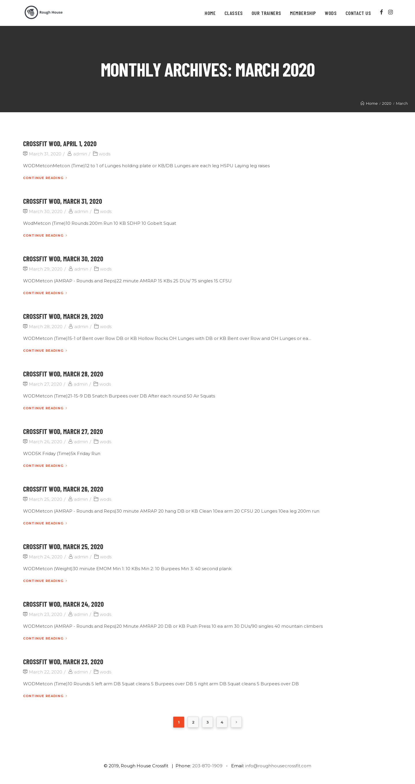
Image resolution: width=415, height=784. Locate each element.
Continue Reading (45, 178)
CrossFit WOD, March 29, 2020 (63, 316)
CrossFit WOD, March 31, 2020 (62, 201)
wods (104, 154)
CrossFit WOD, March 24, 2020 (63, 604)
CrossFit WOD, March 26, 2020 (63, 489)
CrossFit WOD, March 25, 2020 (63, 546)
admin (80, 154)
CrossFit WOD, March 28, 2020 (63, 374)
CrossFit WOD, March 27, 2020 (63, 431)
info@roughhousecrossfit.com (278, 765)
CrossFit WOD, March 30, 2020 (63, 258)
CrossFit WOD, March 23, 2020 (63, 661)
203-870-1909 (207, 765)
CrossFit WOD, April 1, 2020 (60, 143)
